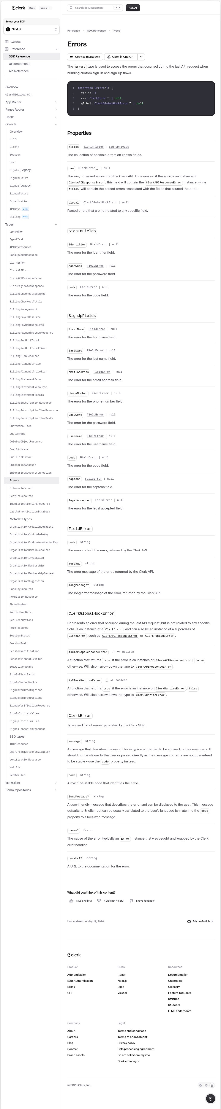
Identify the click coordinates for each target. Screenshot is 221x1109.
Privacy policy (126, 1043)
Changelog (175, 980)
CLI (69, 992)
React (121, 974)
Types (31, 224)
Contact (72, 1049)
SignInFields (94, 146)
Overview (11, 87)
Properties (79, 133)
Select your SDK (15, 21)
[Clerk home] (74, 955)
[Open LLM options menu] (141, 57)
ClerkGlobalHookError (100, 202)
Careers (72, 1037)
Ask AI (133, 7)
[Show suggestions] (55, 29)
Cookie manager (128, 1061)
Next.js (122, 980)
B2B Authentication (80, 980)
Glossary (174, 986)
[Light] (206, 1085)
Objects (31, 124)
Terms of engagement (132, 1037)
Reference (31, 49)
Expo (121, 986)
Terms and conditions (132, 1031)
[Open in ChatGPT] (120, 57)
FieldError (98, 244)
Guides (13, 42)
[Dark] (201, 1085)
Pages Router (31, 109)
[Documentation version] (45, 8)
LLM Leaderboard (179, 1011)
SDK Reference (19, 56)
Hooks (31, 117)
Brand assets (76, 1055)
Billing (71, 986)
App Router (31, 102)
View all (122, 992)
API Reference (19, 71)
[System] (212, 1085)
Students (174, 1005)
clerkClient (31, 782)
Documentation (178, 974)
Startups (173, 999)
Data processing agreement (136, 1049)
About (71, 1031)
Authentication (77, 974)
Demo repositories (31, 790)
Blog (70, 1043)
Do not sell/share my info (134, 1055)
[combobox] (28, 29)
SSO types (17, 736)
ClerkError (86, 168)
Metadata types (21, 519)
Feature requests (179, 992)
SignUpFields (119, 146)
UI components (19, 63)
